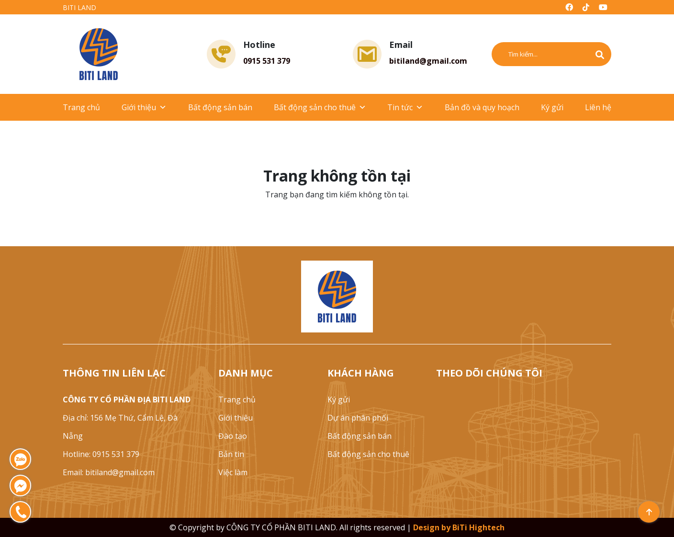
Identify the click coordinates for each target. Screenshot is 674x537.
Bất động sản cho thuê (320, 107)
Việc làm (232, 472)
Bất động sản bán (220, 107)
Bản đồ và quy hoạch (482, 107)
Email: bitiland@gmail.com (109, 472)
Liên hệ (598, 107)
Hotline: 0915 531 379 (101, 454)
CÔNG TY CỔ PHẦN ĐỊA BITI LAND (127, 399)
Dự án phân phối (357, 417)
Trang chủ (81, 107)
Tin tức (405, 107)
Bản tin (231, 454)
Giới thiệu (144, 107)
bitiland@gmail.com (428, 61)
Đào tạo (232, 436)
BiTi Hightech (478, 527)
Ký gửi (552, 107)
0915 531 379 (266, 61)
